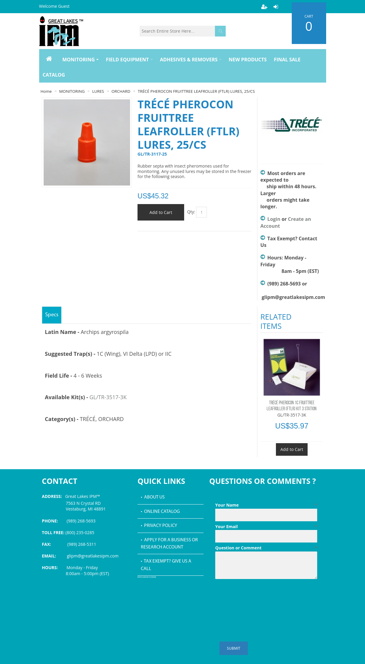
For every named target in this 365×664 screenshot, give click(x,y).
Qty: (191, 212)
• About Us (153, 497)
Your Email (266, 527)
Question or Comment (266, 548)
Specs (51, 315)
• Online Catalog (160, 511)
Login (273, 219)
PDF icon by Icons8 (147, 577)
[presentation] (260, 596)
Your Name (266, 505)
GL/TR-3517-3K (107, 397)
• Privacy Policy (159, 525)
